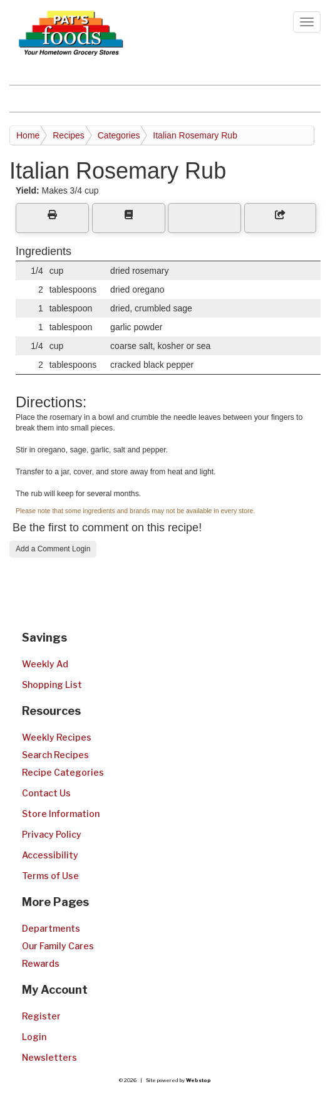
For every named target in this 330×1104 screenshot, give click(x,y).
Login (34, 1036)
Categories (119, 135)
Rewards (40, 963)
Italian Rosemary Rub (195, 135)
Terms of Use (50, 875)
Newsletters (49, 1057)
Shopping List (52, 684)
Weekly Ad (45, 664)
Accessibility (50, 855)
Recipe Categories (63, 772)
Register (41, 1016)
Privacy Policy (51, 834)
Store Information (61, 813)
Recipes (69, 135)
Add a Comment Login (53, 548)
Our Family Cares (58, 945)
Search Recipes (55, 754)
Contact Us (46, 793)
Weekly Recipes (56, 737)
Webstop (198, 1080)
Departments (51, 928)
